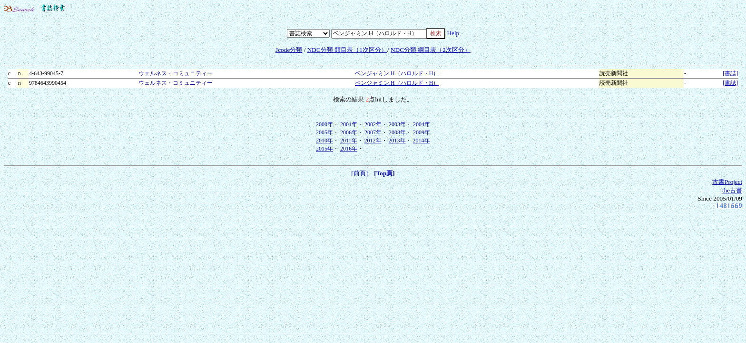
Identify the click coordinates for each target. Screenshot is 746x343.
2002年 (373, 124)
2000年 (324, 124)
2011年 (348, 140)
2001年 (348, 124)
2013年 (397, 140)
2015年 (324, 148)
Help (453, 33)
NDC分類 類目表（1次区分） (347, 49)
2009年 (421, 132)
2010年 (324, 140)
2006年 (348, 132)
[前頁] (359, 173)
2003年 (397, 124)
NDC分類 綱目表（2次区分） (431, 49)
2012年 (373, 140)
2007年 (373, 132)
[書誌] (730, 73)
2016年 (348, 148)
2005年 (324, 132)
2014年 (421, 140)
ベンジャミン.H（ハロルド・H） (397, 73)
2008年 (397, 132)
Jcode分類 (288, 49)
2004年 (421, 124)
